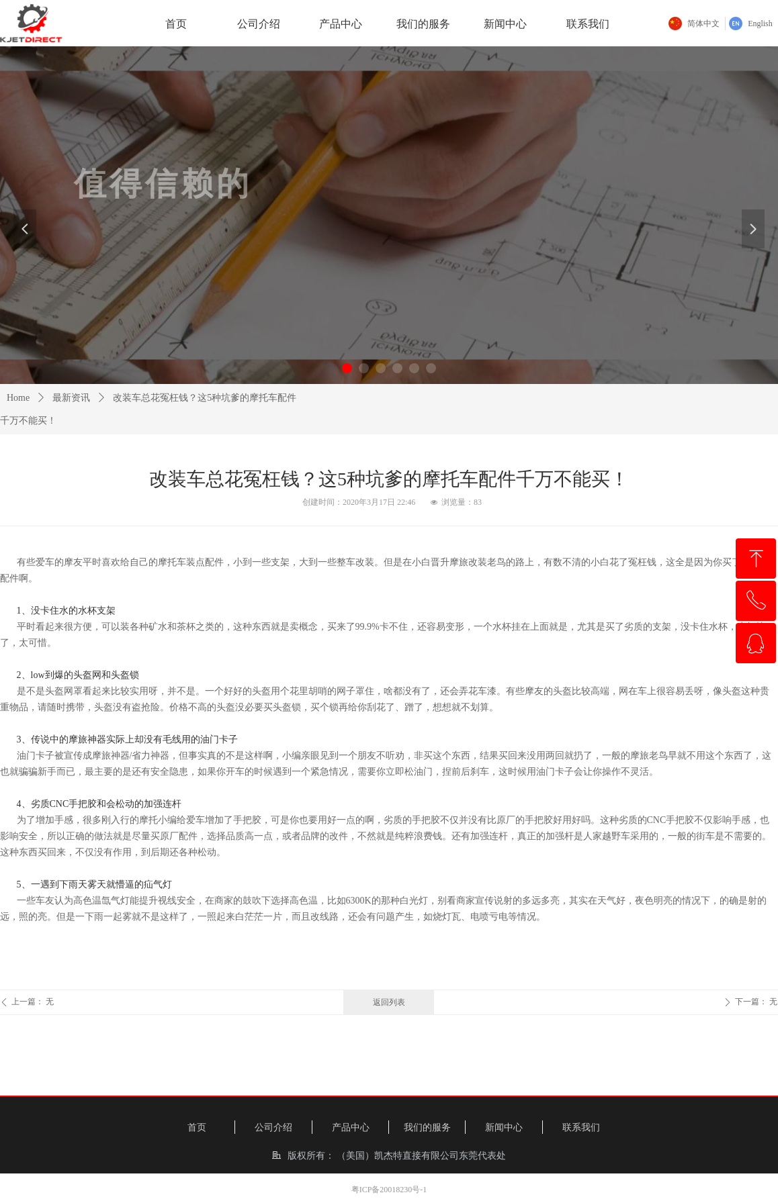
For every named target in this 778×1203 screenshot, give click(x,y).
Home (18, 398)
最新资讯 (71, 398)
